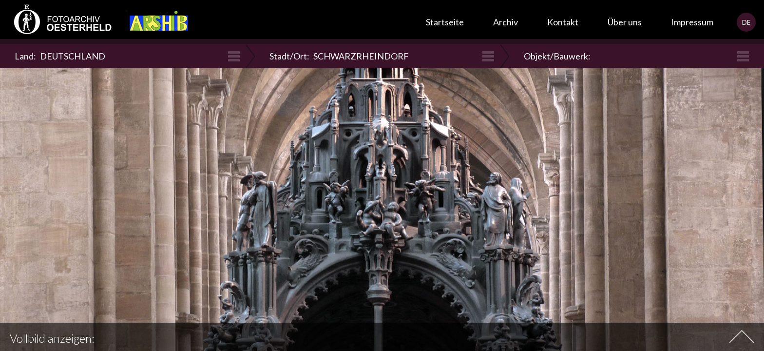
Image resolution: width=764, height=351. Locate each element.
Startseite (445, 22)
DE (746, 22)
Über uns (625, 22)
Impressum (692, 22)
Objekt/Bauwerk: (558, 56)
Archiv (505, 22)
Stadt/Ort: (339, 56)
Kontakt (562, 22)
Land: (60, 56)
